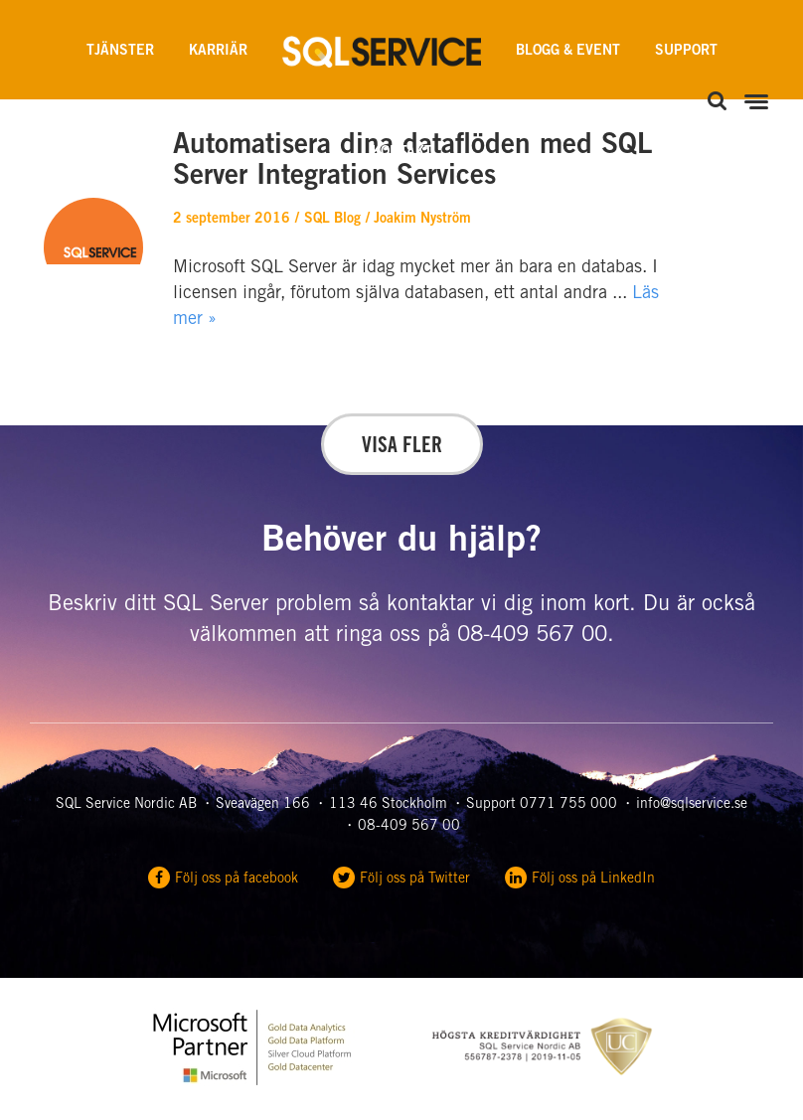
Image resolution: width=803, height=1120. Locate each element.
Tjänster (120, 52)
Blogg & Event (568, 52)
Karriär (218, 52)
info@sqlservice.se (691, 805)
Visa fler (402, 447)
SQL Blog (332, 220)
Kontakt (402, 153)
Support (686, 52)
